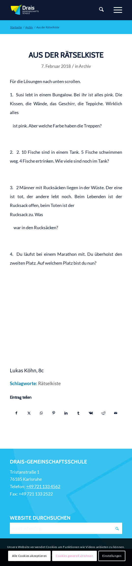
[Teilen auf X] (29, 413)
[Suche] (99, 10)
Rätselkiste (49, 383)
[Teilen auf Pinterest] (54, 413)
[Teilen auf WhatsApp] (41, 413)
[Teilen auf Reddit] (103, 413)
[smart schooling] (66, 528)
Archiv (85, 66)
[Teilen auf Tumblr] (79, 413)
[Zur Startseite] (55, 10)
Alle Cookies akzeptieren (29, 556)
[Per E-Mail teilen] (116, 413)
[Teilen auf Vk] (91, 413)
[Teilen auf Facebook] (16, 413)
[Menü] (115, 10)
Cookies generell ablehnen (74, 556)
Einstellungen (112, 556)
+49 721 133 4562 (43, 486)
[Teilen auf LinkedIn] (66, 413)
